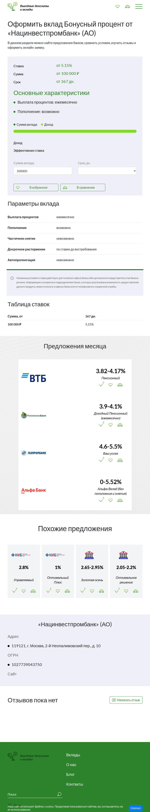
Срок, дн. (84, 163)
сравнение (86, 187)
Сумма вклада (23, 163)
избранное (38, 187)
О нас (71, 764)
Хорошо (135, 808)
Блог (70, 774)
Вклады (73, 754)
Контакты (74, 784)
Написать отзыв (126, 700)
